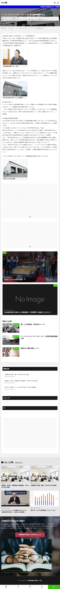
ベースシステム (24, 19)
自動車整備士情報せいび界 (35, 580)
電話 (42, 586)
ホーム (6, 586)
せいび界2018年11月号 (14, 19)
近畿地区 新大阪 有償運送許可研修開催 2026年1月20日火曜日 (21, 380)
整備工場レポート (33, 19)
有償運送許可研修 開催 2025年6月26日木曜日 (44, 485)
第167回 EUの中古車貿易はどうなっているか (43, 510)
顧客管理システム (42, 19)
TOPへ (54, 586)
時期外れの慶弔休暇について (30, 348)
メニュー (30, 586)
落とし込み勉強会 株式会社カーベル (33, 324)
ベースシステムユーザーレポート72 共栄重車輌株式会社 (29, 28)
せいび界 (16, 18)
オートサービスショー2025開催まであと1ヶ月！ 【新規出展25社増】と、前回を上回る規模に (14, 511)
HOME (4, 28)
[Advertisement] (30, 199)
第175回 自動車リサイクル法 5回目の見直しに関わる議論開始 (20, 387)
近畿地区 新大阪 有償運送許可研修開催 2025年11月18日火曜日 (15, 486)
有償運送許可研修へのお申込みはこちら (30, 534)
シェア (18, 586)
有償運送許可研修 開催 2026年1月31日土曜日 (17, 374)
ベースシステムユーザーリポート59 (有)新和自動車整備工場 (39, 337)
